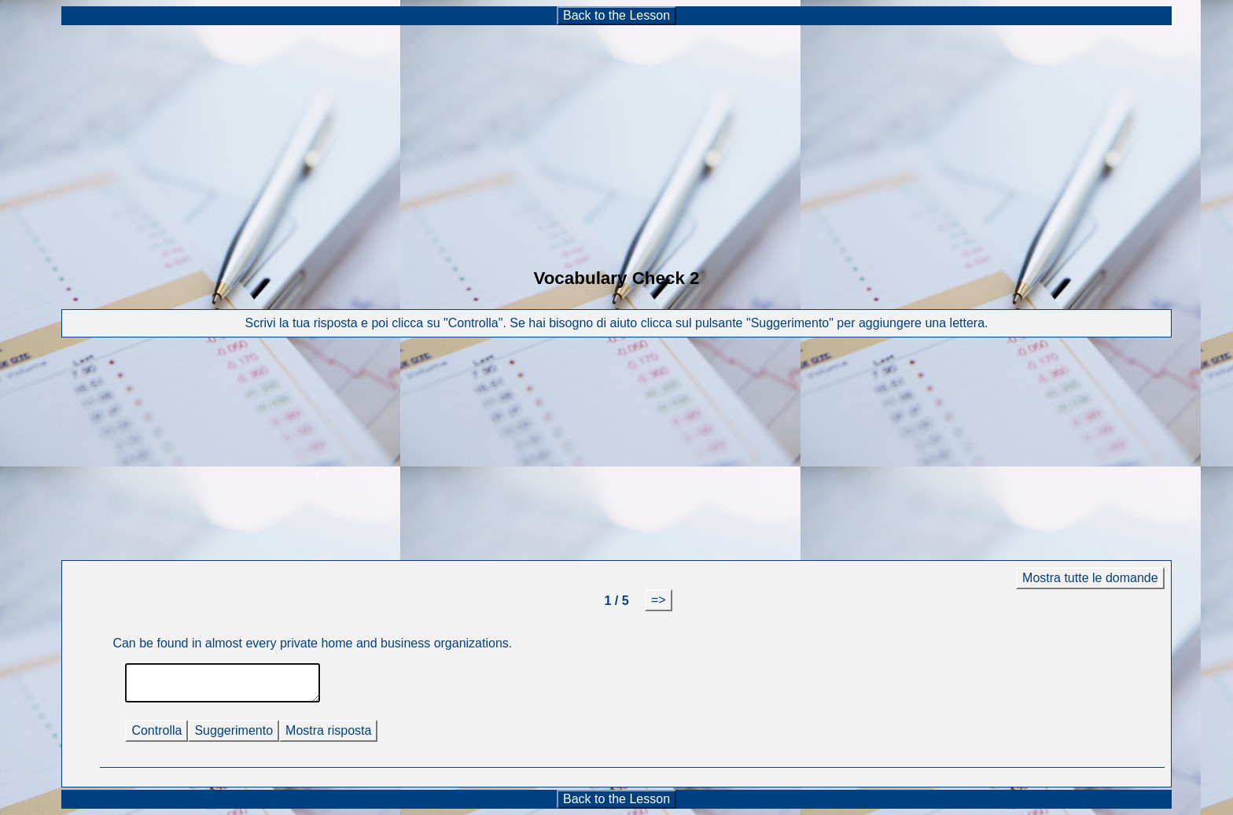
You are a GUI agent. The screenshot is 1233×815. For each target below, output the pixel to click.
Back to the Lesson (616, 15)
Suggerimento (233, 730)
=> (658, 600)
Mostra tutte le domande (1090, 578)
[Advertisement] (616, 137)
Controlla (156, 730)
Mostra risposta (328, 730)
